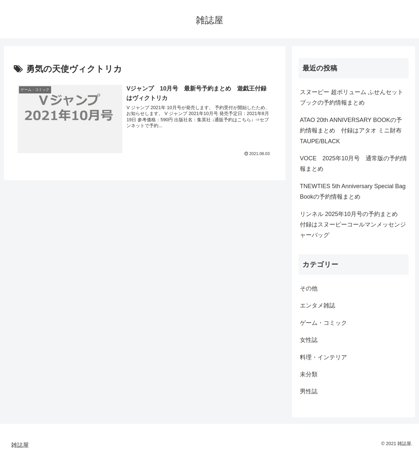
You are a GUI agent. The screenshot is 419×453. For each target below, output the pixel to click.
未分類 (309, 374)
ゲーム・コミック (323, 323)
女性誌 (309, 340)
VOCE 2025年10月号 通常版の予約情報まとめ (353, 163)
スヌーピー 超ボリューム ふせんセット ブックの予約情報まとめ (351, 97)
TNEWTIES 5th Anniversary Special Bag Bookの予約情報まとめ (353, 191)
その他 (309, 288)
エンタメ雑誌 (317, 305)
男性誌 (309, 391)
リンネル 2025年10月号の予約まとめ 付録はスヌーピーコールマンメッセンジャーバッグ (353, 225)
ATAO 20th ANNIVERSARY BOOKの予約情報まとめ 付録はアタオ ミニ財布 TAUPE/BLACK (351, 131)
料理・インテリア (323, 357)
